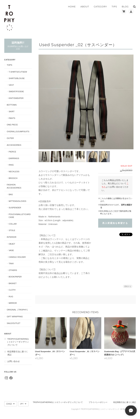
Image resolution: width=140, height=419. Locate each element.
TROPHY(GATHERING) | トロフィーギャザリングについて (18, 342)
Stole (12, 230)
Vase (11, 250)
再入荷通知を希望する (115, 222)
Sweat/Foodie (16, 91)
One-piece (12, 124)
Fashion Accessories (14, 186)
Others (13, 270)
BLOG (125, 6)
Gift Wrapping (15, 316)
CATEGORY (100, 6)
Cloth (12, 290)
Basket (13, 283)
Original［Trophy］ (18, 310)
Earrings (14, 158)
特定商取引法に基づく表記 (17, 353)
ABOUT (84, 6)
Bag (11, 194)
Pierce (12, 151)
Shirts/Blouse (17, 78)
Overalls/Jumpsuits (18, 131)
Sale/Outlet (13, 323)
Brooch (13, 178)
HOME (72, 6)
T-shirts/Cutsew (18, 72)
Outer (10, 138)
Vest (11, 85)
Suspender (15, 207)
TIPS (114, 6)
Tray (11, 263)
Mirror (13, 303)
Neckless (14, 171)
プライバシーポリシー (98, 402)
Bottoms (12, 105)
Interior (11, 237)
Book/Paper (15, 277)
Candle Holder (17, 257)
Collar (13, 224)
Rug (11, 296)
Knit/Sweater (16, 98)
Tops (9, 65)
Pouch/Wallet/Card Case (20, 215)
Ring (11, 165)
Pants (12, 118)
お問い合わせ (13, 361)
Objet (12, 244)
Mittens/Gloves (17, 201)
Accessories (14, 145)
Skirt (12, 111)
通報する (127, 285)
